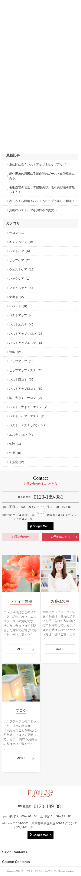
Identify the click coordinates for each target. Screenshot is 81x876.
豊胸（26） (17, 352)
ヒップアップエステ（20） (27, 370)
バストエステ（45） (22, 324)
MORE (21, 758)
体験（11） (17, 443)
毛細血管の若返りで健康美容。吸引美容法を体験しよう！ (42, 189)
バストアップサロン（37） (27, 333)
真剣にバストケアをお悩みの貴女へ (33, 210)
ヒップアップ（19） (22, 361)
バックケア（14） (21, 278)
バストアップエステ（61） (27, 342)
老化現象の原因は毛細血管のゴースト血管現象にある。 (42, 176)
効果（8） (16, 453)
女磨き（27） (18, 297)
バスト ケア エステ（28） (28, 416)
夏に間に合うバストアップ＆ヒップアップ (37, 164)
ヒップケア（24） (21, 260)
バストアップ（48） (22, 315)
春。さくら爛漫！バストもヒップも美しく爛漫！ (42, 201)
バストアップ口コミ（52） (27, 388)
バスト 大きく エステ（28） (30, 407)
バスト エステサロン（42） (28, 425)
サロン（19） (18, 232)
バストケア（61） (21, 251)
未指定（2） (17, 462)
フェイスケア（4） (22, 287)
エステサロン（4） (22, 434)
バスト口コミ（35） (22, 379)
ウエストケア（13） (22, 269)
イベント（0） (19, 306)
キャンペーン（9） (22, 242)
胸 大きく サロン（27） (27, 398)
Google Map (40, 835)
